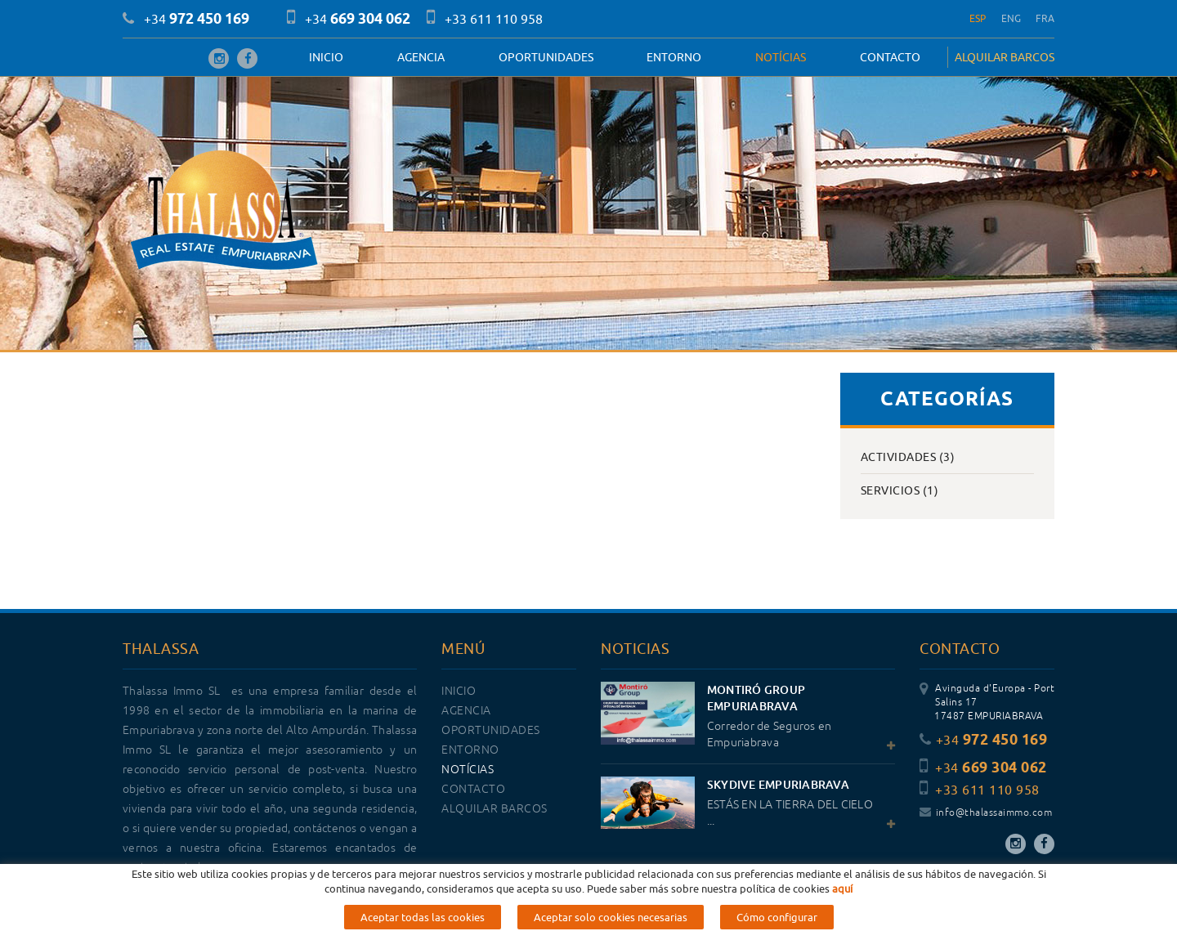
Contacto (890, 57)
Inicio (326, 57)
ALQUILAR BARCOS (1004, 57)
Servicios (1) (900, 490)
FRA (1045, 18)
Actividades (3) (908, 456)
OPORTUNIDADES (546, 57)
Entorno (674, 57)
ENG (1011, 18)
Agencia (421, 57)
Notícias (780, 57)
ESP (978, 18)
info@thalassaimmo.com (986, 813)
